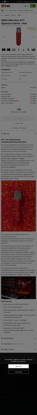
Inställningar (18, 372)
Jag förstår (19, 366)
